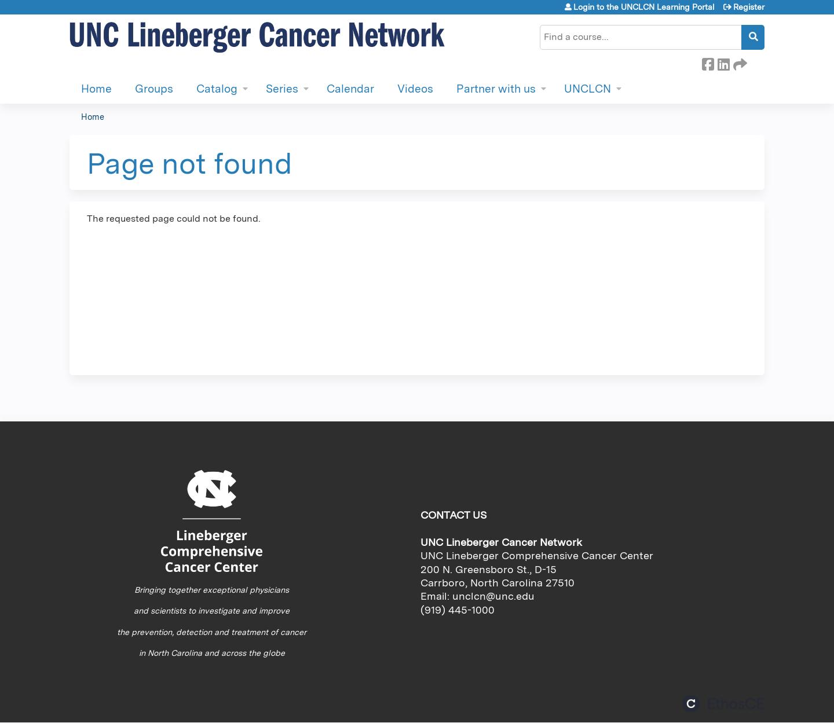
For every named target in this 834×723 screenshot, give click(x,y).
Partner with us (496, 89)
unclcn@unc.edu (493, 596)
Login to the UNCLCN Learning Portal (644, 7)
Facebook (708, 62)
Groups (154, 89)
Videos (415, 89)
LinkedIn (723, 62)
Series (282, 89)
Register (749, 7)
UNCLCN (587, 89)
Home (96, 89)
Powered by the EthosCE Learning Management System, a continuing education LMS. (723, 703)
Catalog (216, 89)
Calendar (350, 89)
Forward (739, 62)
